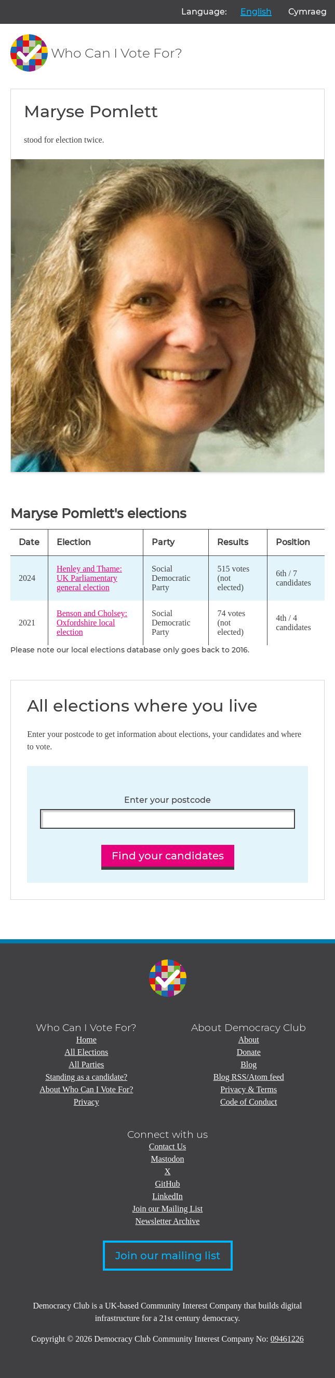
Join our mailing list (167, 1255)
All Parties (86, 1064)
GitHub (167, 1183)
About (248, 1039)
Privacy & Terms (248, 1089)
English (256, 12)
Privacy (86, 1101)
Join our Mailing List (167, 1208)
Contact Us (167, 1146)
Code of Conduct (248, 1101)
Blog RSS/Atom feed (248, 1077)
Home (86, 1039)
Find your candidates (168, 856)
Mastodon (167, 1158)
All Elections (86, 1052)
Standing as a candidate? (86, 1077)
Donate (249, 1052)
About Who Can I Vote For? (86, 1089)
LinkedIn (167, 1196)
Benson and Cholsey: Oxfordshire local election (92, 622)
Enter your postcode (167, 800)
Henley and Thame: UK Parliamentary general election (89, 578)
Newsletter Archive (168, 1221)
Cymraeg (307, 12)
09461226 (287, 1338)
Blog (248, 1064)
